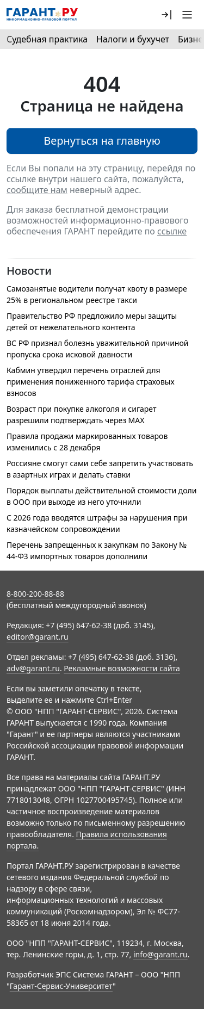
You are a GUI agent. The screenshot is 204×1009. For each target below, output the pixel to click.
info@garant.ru (160, 954)
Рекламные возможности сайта (122, 668)
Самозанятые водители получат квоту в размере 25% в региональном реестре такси (97, 294)
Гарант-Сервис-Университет (61, 986)
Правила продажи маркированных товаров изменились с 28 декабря (87, 442)
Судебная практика (47, 39)
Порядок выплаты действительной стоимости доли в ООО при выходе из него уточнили (101, 496)
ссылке (172, 231)
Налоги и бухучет (132, 39)
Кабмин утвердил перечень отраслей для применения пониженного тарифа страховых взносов (91, 381)
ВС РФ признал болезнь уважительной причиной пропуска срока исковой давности (97, 349)
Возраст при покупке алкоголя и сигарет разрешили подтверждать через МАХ (81, 414)
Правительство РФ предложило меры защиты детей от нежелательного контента (92, 321)
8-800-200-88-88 (35, 594)
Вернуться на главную (102, 140)
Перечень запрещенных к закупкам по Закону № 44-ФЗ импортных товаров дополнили (97, 550)
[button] (166, 14)
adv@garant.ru (33, 668)
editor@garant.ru (38, 637)
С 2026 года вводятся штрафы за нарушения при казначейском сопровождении (97, 523)
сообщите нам (37, 190)
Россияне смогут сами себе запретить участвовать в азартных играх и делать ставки (100, 469)
